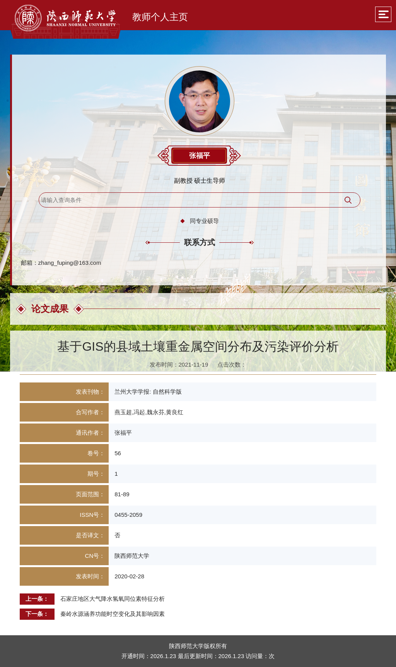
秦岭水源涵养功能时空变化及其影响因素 (112, 613)
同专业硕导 (204, 221)
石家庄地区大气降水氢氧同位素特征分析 (112, 598)
